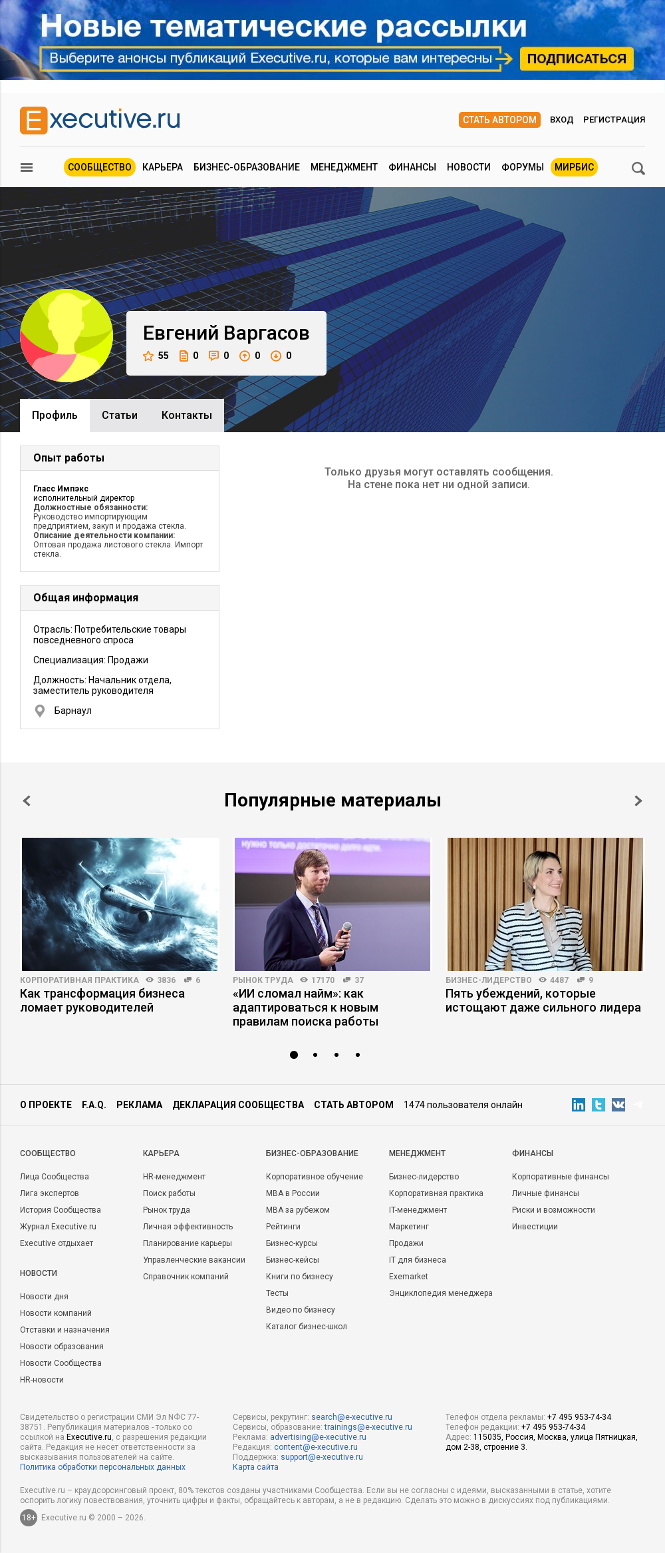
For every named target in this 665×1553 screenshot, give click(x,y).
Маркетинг (409, 1226)
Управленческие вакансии (194, 1260)
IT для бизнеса (417, 1260)
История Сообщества (60, 1210)
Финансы (412, 167)
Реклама (139, 1104)
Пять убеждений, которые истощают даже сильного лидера (543, 1000)
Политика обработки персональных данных (103, 1467)
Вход (562, 120)
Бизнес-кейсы (292, 1260)
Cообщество (48, 1153)
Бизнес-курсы (292, 1243)
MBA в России (293, 1193)
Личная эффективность (188, 1226)
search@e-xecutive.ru (351, 1417)
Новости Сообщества (61, 1363)
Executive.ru (89, 1437)
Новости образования (62, 1346)
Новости (469, 167)
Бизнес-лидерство (489, 980)
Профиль (55, 415)
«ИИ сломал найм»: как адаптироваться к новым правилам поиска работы (305, 1007)
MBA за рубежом (298, 1210)
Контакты (187, 415)
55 (156, 356)
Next (638, 800)
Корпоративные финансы (560, 1176)
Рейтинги (283, 1226)
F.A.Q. (94, 1104)
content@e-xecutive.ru (316, 1447)
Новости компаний (56, 1313)
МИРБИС (574, 167)
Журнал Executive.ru (58, 1226)
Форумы (522, 167)
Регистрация (614, 120)
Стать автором (500, 120)
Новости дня (44, 1296)
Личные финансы (545, 1193)
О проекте (46, 1104)
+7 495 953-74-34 (579, 1417)
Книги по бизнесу (299, 1276)
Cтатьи (120, 415)
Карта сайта (256, 1467)
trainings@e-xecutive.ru (368, 1427)
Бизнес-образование (247, 167)
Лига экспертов (49, 1193)
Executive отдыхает (56, 1243)
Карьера (162, 167)
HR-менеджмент (174, 1176)
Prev (26, 800)
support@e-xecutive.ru (322, 1457)
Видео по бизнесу (300, 1310)
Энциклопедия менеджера (441, 1293)
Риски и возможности (553, 1210)
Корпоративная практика (79, 980)
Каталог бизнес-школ (306, 1326)
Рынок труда (263, 980)
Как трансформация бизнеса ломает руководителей (102, 1000)
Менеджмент (344, 167)
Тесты (277, 1293)
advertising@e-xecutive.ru (318, 1437)
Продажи (406, 1243)
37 (359, 980)
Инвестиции (535, 1226)
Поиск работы (169, 1193)
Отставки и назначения (65, 1330)
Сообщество (100, 167)
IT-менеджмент (418, 1210)
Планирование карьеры (187, 1243)
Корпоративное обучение (314, 1176)
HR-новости (42, 1380)
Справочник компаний (186, 1276)
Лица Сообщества (54, 1176)
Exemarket (408, 1276)
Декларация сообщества (238, 1104)
